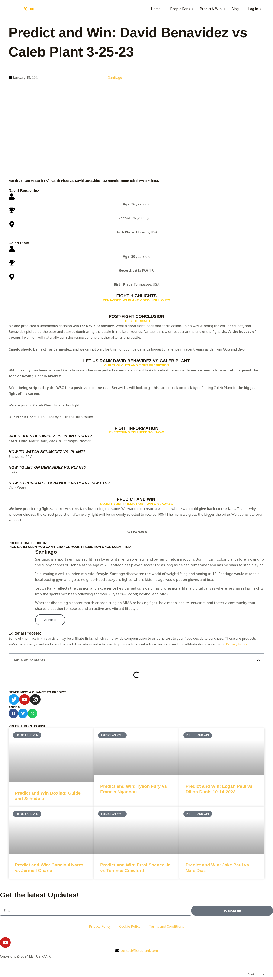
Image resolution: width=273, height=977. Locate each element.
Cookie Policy (129, 926)
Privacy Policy (100, 926)
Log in (253, 8)
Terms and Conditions (166, 926)
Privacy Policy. (237, 644)
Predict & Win (211, 8)
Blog (235, 8)
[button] (258, 660)
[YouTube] (32, 9)
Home (155, 8)
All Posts (50, 620)
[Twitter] (25, 9)
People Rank (180, 8)
